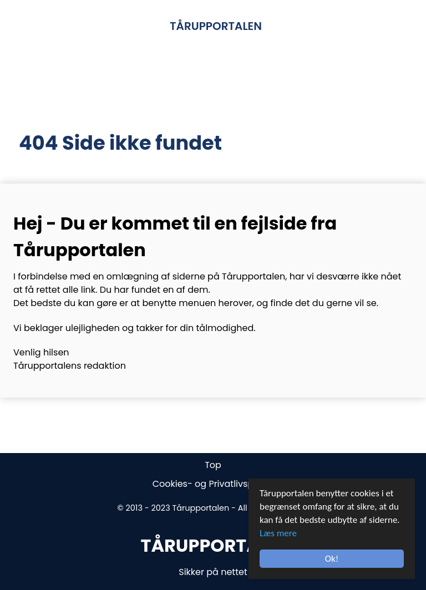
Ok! (332, 558)
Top (213, 465)
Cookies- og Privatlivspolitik (213, 483)
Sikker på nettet (213, 572)
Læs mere (278, 533)
